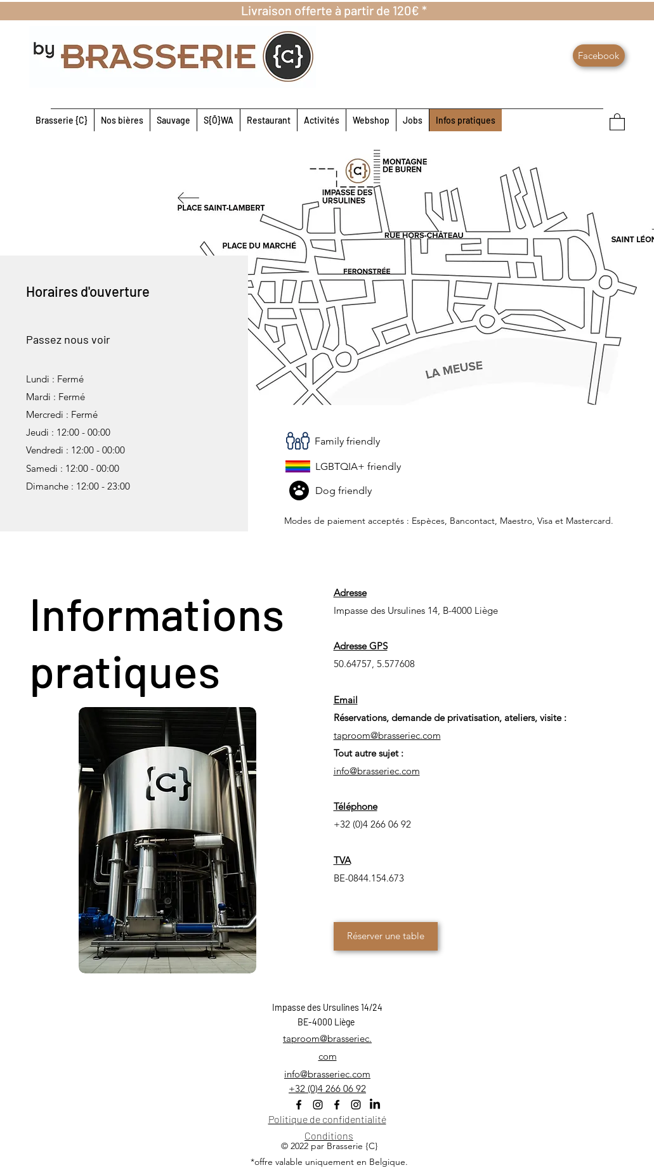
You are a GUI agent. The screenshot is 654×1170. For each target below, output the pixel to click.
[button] (617, 121)
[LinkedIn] (375, 1104)
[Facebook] (599, 55)
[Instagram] (317, 1104)
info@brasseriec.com (327, 1074)
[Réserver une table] (386, 936)
